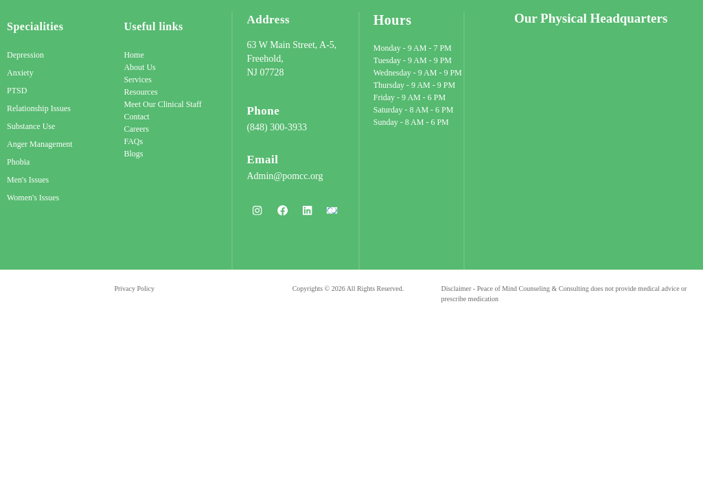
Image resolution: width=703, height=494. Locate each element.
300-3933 (288, 127)
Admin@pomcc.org (284, 176)
